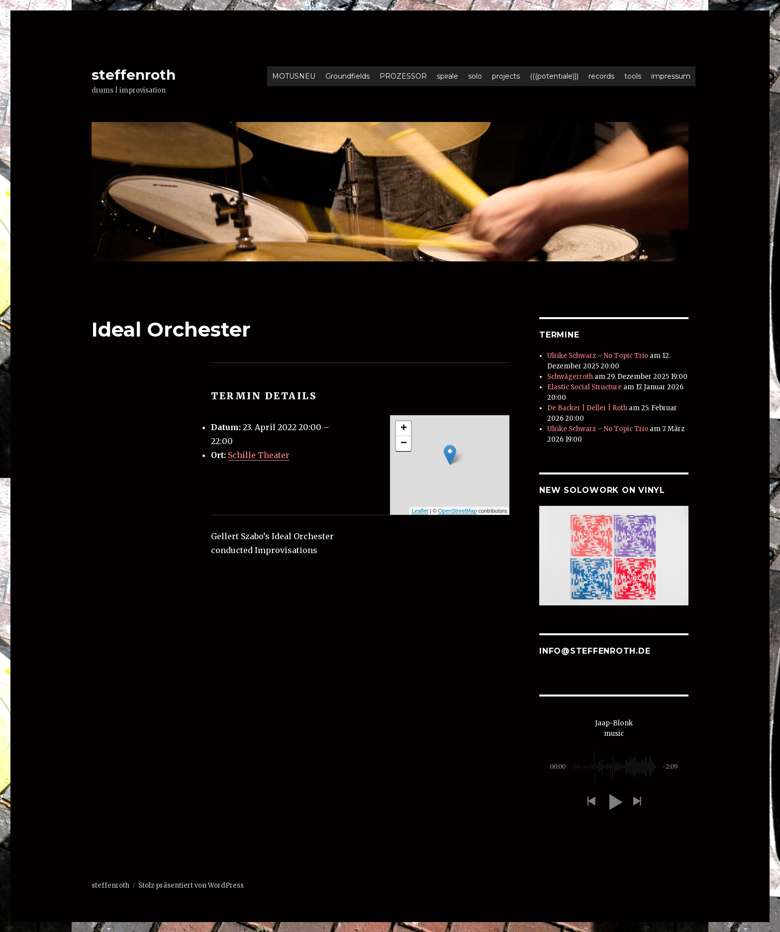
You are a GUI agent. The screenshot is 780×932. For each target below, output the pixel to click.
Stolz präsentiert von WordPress (191, 885)
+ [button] (403, 428)
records (601, 76)
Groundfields (347, 76)
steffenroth (134, 74)
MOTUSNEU (293, 76)
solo (475, 76)
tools (632, 76)
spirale (447, 76)
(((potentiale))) (554, 76)
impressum (670, 76)
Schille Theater (259, 455)
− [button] (403, 443)
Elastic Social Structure (584, 387)
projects (506, 76)
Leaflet (420, 511)
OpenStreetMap (457, 511)
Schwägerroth (570, 376)
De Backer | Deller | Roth (587, 408)
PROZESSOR (403, 76)
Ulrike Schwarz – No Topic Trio (597, 355)
